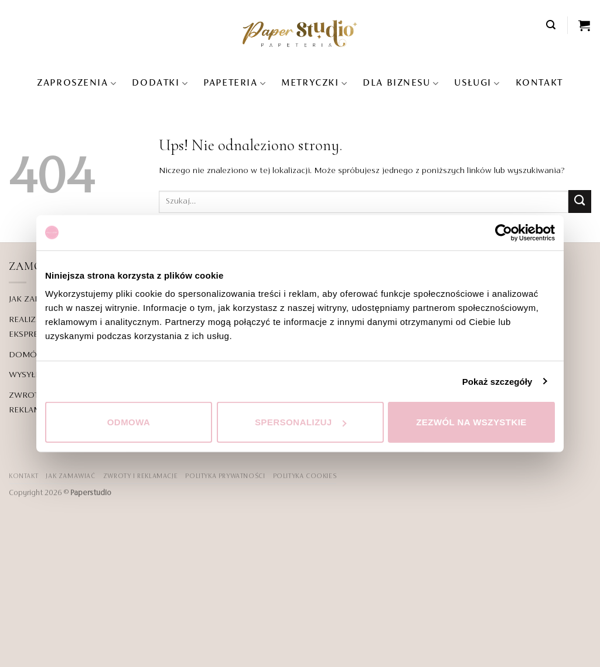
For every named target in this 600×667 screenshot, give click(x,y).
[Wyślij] (579, 201)
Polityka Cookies (305, 476)
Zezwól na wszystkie (471, 422)
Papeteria (234, 83)
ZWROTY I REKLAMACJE (140, 476)
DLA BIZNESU (401, 83)
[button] (551, 24)
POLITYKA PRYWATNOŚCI (225, 476)
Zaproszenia (77, 83)
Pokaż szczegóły (497, 381)
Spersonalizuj (300, 422)
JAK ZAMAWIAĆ (70, 476)
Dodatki (160, 83)
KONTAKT (539, 83)
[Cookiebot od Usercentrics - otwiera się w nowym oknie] (503, 232)
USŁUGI (477, 83)
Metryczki (314, 83)
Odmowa (129, 422)
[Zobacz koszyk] (584, 25)
